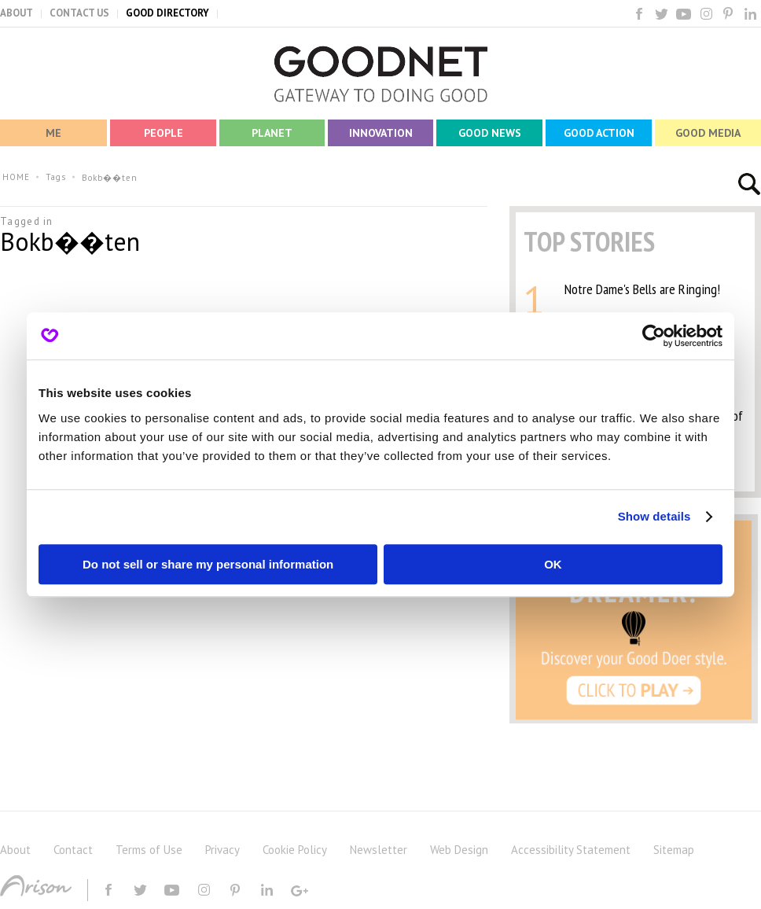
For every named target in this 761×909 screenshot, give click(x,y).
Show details (654, 516)
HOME (16, 176)
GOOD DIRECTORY (167, 13)
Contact (73, 849)
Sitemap (673, 849)
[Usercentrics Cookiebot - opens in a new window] (653, 336)
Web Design (459, 849)
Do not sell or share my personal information (208, 564)
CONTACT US (79, 13)
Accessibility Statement (570, 849)
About (15, 849)
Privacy (222, 849)
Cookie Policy (295, 849)
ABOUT (16, 13)
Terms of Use (149, 849)
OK (553, 564)
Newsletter (378, 849)
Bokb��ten (110, 177)
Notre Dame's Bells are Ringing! (642, 289)
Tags (56, 176)
